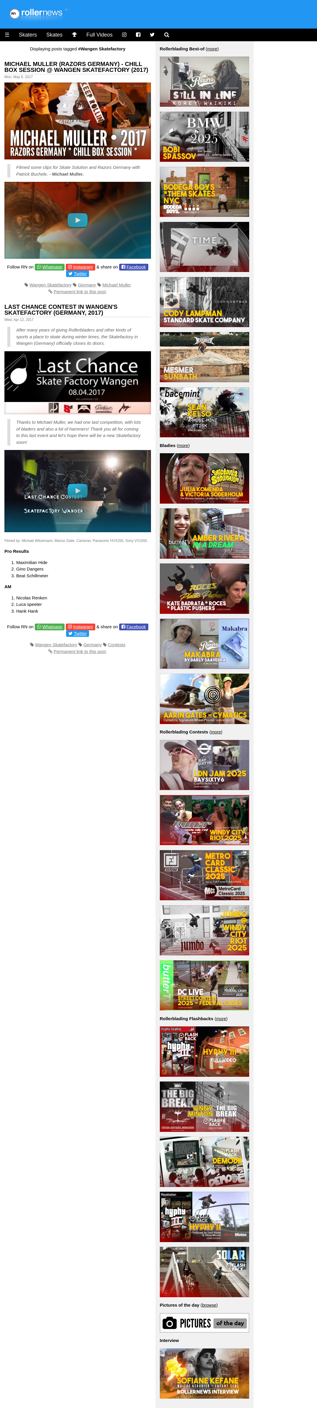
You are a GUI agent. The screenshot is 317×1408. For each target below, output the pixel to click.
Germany (87, 284)
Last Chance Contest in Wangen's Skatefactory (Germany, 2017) (61, 310)
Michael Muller (116, 284)
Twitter (80, 273)
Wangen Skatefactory (50, 284)
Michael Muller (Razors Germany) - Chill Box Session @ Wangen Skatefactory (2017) (76, 67)
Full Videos (99, 35)
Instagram (83, 266)
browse (209, 1305)
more (212, 48)
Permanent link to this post (80, 291)
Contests (116, 644)
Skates (54, 35)
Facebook (136, 266)
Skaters (28, 35)
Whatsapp (52, 266)
